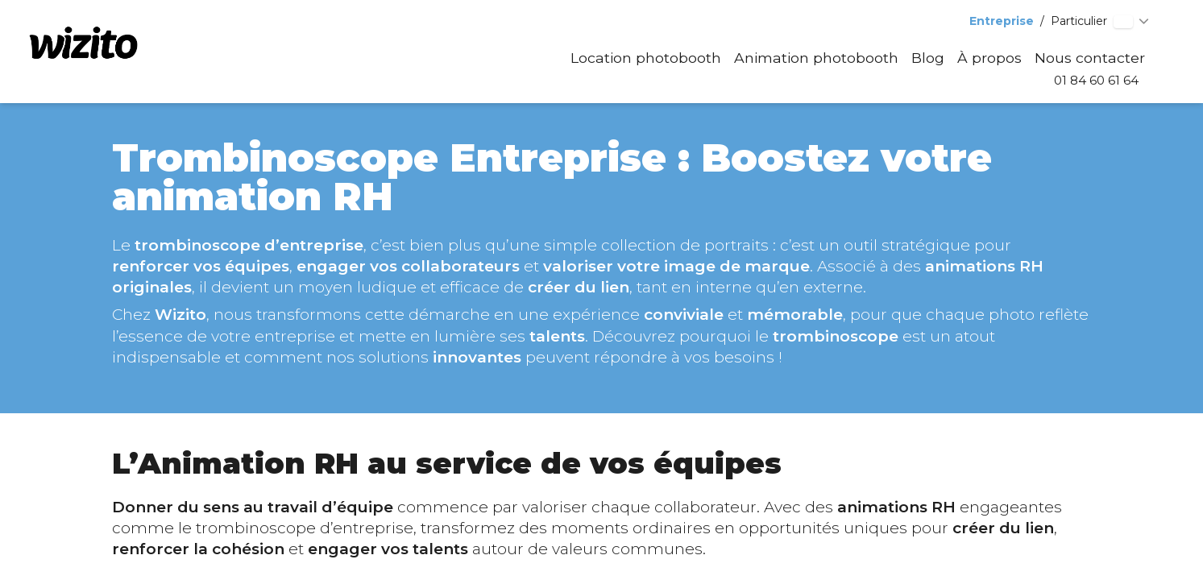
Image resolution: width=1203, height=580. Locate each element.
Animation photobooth (816, 57)
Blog (927, 57)
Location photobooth (645, 57)
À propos (989, 57)
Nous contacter (1090, 57)
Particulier (1079, 21)
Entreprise (1001, 21)
